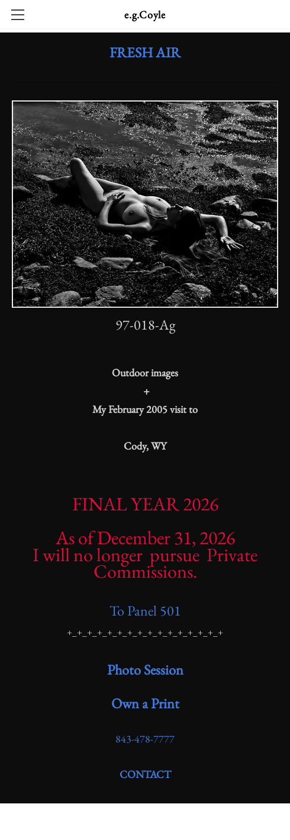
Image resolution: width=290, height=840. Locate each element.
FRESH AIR (145, 52)
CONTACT (145, 774)
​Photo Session (145, 669)
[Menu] (18, 15)
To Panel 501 (145, 610)
